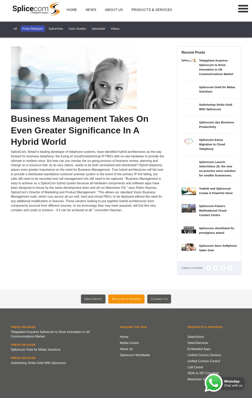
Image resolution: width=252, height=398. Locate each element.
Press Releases (32, 28)
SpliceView (56, 28)
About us (114, 10)
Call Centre (195, 367)
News (91, 10)
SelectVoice (195, 336)
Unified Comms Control (203, 361)
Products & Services (152, 10)
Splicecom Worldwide (135, 355)
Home (72, 10)
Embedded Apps (198, 349)
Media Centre (129, 343)
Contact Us (159, 299)
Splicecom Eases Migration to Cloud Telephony (212, 144)
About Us (126, 349)
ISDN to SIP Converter (203, 373)
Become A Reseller (126, 299)
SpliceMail (98, 28)
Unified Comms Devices (204, 355)
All (15, 28)
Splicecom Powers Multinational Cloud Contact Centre (212, 210)
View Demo (93, 299)
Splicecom (37, 9)
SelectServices (197, 343)
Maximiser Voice (198, 379)
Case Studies (77, 28)
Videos (115, 28)
